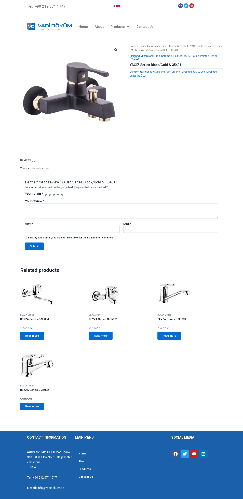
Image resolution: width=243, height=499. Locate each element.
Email (127, 223)
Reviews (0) (27, 160)
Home (83, 27)
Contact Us (145, 27)
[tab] (27, 160)
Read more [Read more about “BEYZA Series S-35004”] (32, 335)
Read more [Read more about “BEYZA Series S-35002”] (32, 406)
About (99, 27)
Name (29, 223)
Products (120, 26)
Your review (34, 201)
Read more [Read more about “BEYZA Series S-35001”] (100, 335)
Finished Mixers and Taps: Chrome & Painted (163, 46)
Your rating (34, 194)
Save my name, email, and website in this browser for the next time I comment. (70, 237)
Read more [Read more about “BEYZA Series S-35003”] (169, 335)
